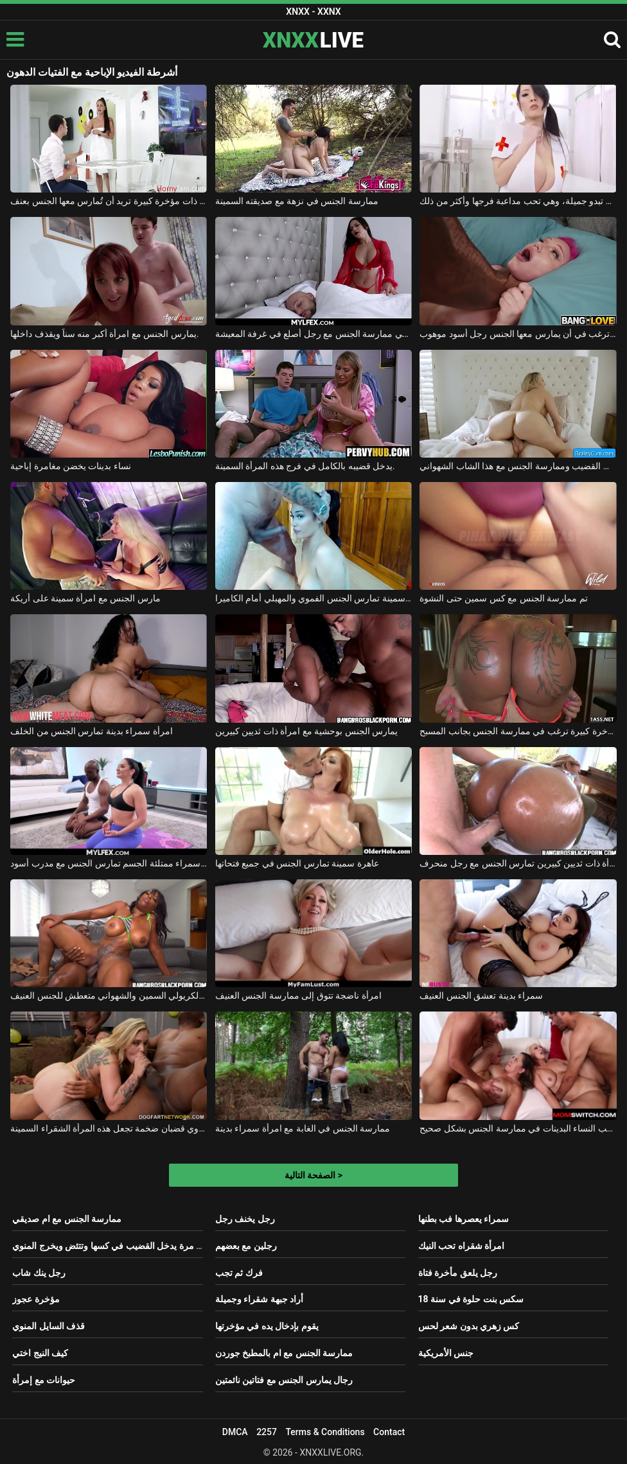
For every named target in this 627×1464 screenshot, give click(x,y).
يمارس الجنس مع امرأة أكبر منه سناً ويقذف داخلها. (104, 334)
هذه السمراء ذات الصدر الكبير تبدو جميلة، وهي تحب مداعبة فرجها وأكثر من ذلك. (517, 201)
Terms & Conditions (324, 1432)
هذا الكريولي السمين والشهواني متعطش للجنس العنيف (108, 995)
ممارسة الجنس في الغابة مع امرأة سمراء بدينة (302, 1128)
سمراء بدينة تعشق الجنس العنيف (481, 995)
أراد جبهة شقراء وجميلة (259, 1299)
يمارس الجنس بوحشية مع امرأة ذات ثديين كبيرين (306, 731)
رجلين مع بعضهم (246, 1246)
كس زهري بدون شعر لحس (469, 1326)
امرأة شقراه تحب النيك (461, 1246)
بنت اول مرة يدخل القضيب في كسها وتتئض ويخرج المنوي (118, 1246)
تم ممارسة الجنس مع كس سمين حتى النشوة (503, 598)
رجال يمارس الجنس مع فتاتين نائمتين (284, 1380)
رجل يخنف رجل (245, 1219)
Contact (389, 1432)
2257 (266, 1432)
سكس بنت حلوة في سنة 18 (471, 1299)
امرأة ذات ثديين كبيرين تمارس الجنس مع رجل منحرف (517, 863)
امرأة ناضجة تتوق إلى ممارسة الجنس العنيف (298, 995)
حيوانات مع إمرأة (43, 1380)
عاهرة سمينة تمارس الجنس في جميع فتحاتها (297, 863)
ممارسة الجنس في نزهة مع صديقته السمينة (296, 201)
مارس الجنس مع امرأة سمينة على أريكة (85, 598)
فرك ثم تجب (239, 1273)
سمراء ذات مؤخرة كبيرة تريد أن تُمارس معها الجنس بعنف (108, 201)
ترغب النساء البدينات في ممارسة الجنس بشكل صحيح (517, 1128)
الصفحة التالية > (313, 1175)
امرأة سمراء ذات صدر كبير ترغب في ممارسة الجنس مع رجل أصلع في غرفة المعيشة (313, 334)
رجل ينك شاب (39, 1273)
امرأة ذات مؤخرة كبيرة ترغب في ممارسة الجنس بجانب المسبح (517, 731)
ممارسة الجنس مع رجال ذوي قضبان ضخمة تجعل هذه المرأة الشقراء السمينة (108, 1128)
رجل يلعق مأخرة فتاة (457, 1273)
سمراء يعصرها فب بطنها (463, 1219)
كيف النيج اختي (40, 1353)
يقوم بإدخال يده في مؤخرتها (267, 1326)
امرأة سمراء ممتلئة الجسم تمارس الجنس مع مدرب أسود (108, 863)
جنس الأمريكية (445, 1353)
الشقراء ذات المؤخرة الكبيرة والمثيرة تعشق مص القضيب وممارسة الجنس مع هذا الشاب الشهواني (517, 466)
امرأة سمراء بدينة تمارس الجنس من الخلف (91, 731)
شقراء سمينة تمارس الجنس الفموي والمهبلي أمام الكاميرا (313, 598)
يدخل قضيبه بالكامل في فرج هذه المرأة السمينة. (305, 466)
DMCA (235, 1432)
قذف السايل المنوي (48, 1326)
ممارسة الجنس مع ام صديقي (66, 1219)
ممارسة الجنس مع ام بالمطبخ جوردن (284, 1353)
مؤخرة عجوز (35, 1299)
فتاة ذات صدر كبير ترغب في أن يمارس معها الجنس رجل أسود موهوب (517, 334)
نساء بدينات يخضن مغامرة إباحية (70, 466)
